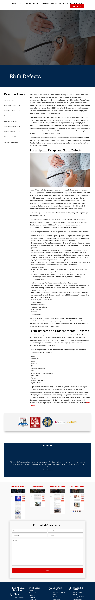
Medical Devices (9, 131)
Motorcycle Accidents (57, 486)
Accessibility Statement (73, 3)
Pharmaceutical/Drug (11, 137)
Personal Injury (9, 100)
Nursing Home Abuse (11, 142)
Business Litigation (10, 121)
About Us (36, 3)
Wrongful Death (9, 110)
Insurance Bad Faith (11, 126)
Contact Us (56, 3)
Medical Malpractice (10, 116)
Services (45, 3)
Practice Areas (25, 3)
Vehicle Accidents (10, 105)
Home (14, 3)
